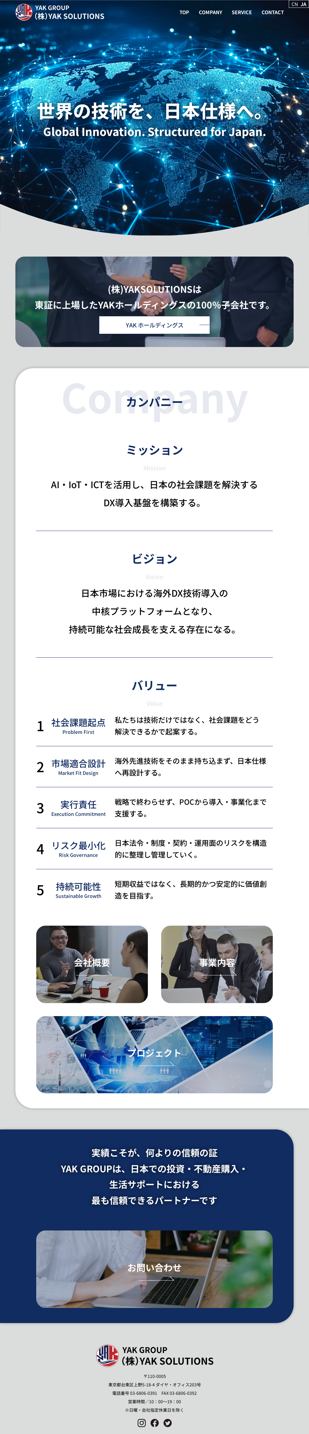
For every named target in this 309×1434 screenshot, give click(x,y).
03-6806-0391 (143, 1393)
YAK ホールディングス (154, 325)
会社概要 (92, 962)
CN (294, 4)
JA (303, 4)
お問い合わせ (154, 1267)
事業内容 (217, 962)
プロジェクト (154, 1052)
